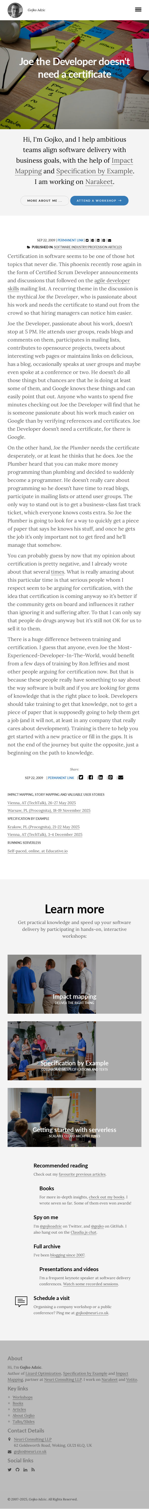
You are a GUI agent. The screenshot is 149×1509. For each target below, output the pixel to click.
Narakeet (99, 181)
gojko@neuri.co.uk (92, 1313)
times (57, 572)
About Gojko (24, 1415)
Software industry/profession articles (88, 247)
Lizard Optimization (43, 1373)
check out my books (106, 1197)
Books (18, 1403)
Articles (19, 1409)
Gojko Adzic (15, 10)
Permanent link (71, 240)
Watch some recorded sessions (90, 1284)
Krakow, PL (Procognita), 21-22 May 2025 (44, 826)
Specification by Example (94, 171)
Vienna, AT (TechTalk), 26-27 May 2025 (42, 802)
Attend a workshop (99, 200)
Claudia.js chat (83, 1232)
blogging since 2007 (67, 1255)
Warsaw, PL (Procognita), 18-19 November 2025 (49, 810)
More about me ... (44, 200)
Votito (131, 1379)
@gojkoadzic (51, 1226)
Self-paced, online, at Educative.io (38, 850)
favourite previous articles (82, 1174)
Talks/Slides (24, 1421)
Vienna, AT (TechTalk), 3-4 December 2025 (45, 834)
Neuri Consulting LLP (63, 1379)
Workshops (23, 1397)
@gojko (97, 1226)
